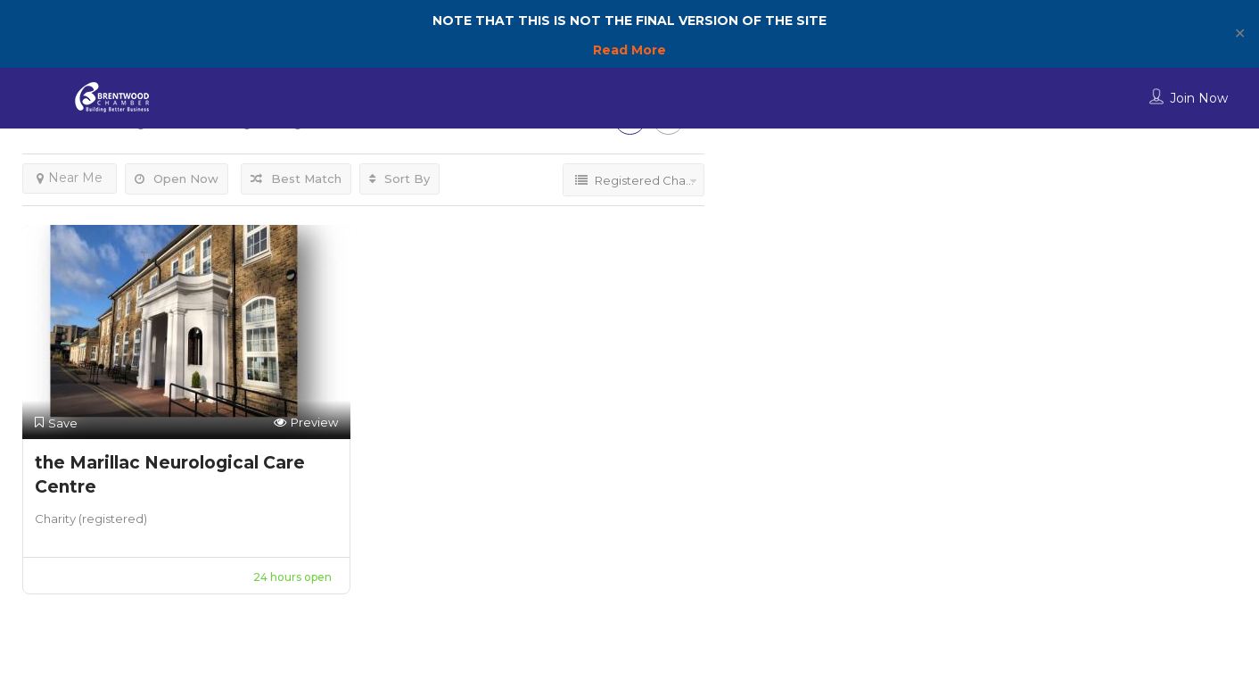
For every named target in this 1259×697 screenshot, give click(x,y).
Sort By (399, 178)
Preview (306, 422)
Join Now (1199, 98)
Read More (629, 50)
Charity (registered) (91, 518)
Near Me (70, 178)
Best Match (296, 178)
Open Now (176, 178)
